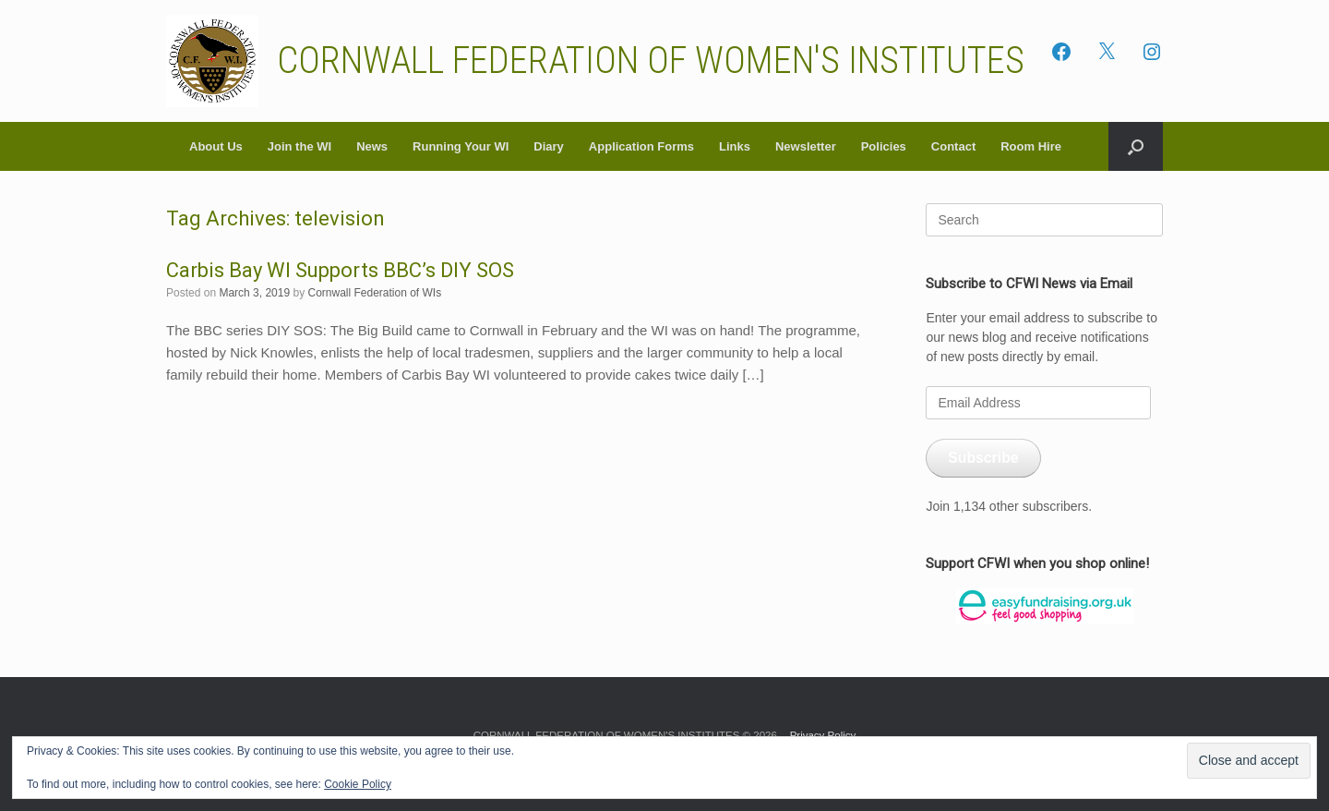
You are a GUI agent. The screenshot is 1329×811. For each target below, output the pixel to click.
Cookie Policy (357, 784)
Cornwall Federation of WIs (374, 292)
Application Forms (641, 146)
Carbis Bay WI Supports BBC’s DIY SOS (340, 270)
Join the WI (299, 146)
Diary (548, 146)
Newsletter (805, 146)
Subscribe (983, 458)
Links (734, 146)
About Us (216, 146)
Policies (883, 146)
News (372, 146)
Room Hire (1030, 146)
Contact (953, 146)
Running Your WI (461, 146)
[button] (1135, 146)
